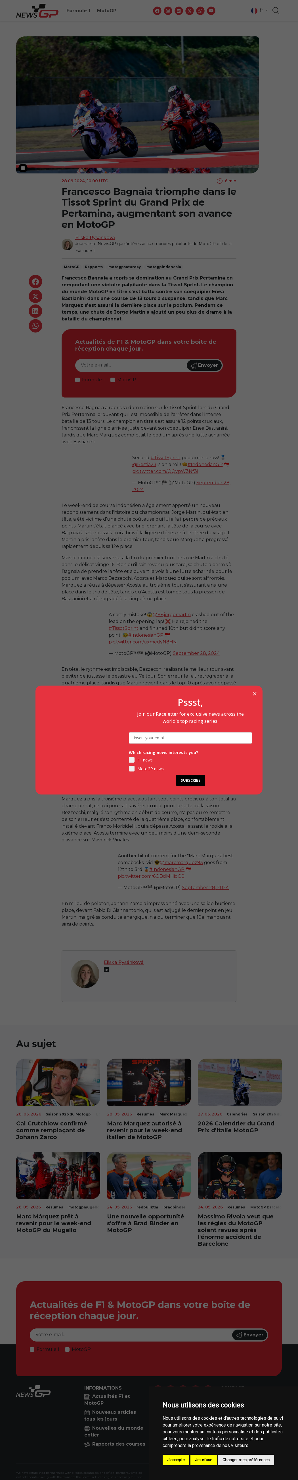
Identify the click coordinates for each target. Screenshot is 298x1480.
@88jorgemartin (172, 614)
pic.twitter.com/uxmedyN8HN (143, 642)
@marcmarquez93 (181, 862)
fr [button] (258, 11)
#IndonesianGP (205, 464)
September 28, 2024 (196, 653)
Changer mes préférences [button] (246, 1460)
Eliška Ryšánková (95, 237)
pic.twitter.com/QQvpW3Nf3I (165, 471)
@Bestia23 (144, 464)
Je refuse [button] (203, 1460)
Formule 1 (78, 10)
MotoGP (106, 10)
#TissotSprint (166, 457)
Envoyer (204, 366)
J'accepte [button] (176, 1460)
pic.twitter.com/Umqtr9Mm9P (180, 758)
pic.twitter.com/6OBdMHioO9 (151, 876)
